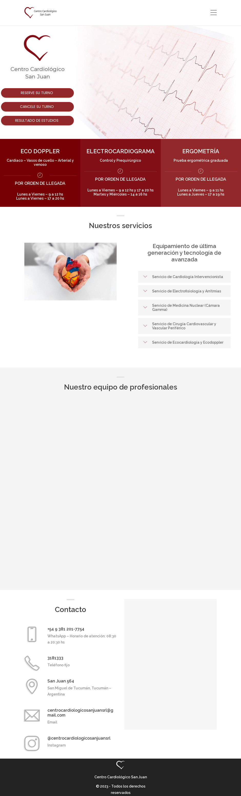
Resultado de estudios (37, 120)
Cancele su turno (37, 106)
